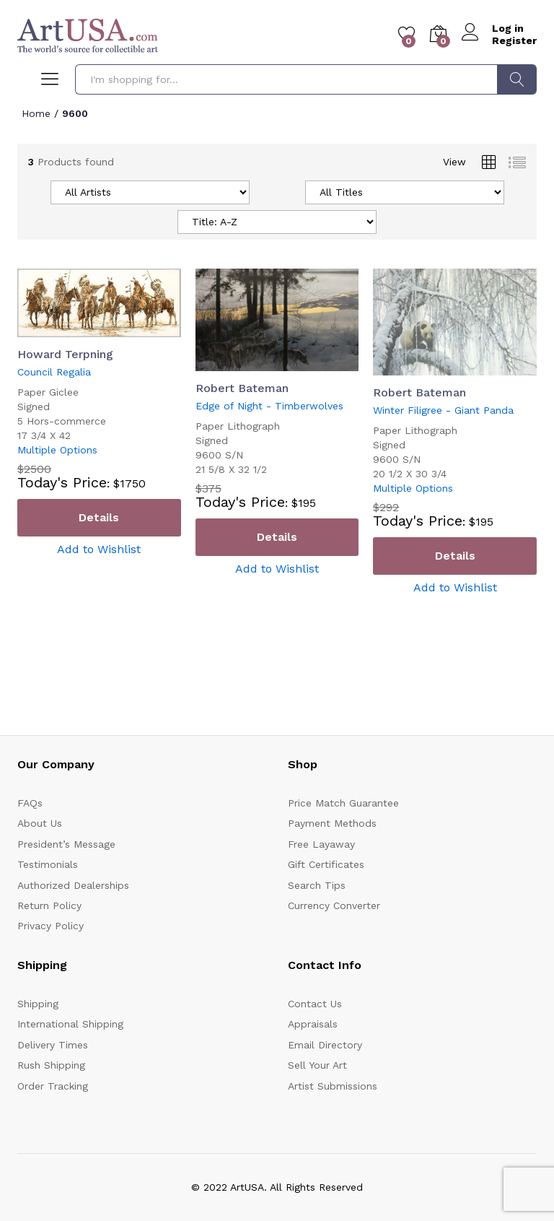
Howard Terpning (65, 354)
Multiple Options (57, 450)
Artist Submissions (332, 1086)
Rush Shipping (51, 1065)
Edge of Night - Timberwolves (269, 406)
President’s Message (66, 844)
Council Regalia (54, 372)
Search (517, 79)
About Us (39, 823)
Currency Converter (334, 905)
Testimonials (47, 864)
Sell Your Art (317, 1065)
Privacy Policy (50, 925)
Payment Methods (332, 823)
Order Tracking (52, 1086)
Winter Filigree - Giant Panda (443, 410)
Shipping (37, 1003)
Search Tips (317, 885)
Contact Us (315, 1003)
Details (99, 517)
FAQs (30, 803)
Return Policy (49, 905)
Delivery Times (52, 1045)
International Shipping (70, 1024)
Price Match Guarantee (343, 803)
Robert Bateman (242, 388)
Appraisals (313, 1024)
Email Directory (325, 1045)
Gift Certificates (326, 864)
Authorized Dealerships (73, 885)
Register (514, 40)
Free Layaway (321, 844)
